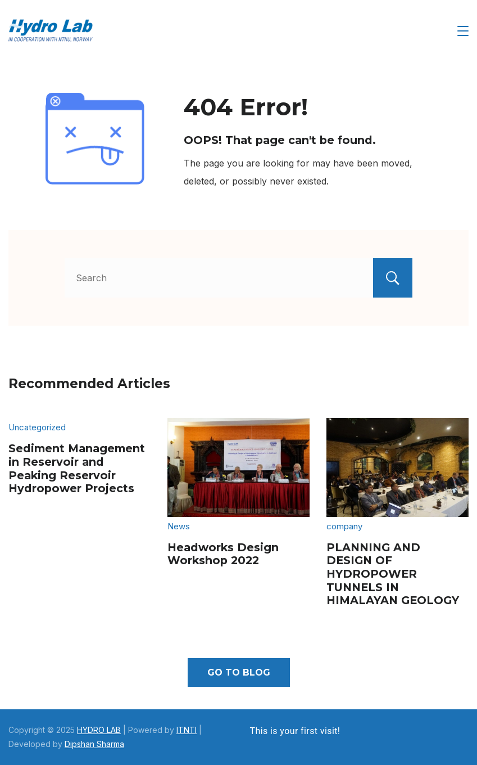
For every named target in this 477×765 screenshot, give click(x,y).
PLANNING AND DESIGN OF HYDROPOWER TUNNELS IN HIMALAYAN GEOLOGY (392, 574)
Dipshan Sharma (94, 744)
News (178, 526)
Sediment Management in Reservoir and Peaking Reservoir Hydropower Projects (76, 468)
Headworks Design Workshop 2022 (223, 554)
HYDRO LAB (99, 730)
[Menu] (463, 31)
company (344, 526)
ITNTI (186, 730)
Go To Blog (238, 672)
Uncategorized (37, 427)
